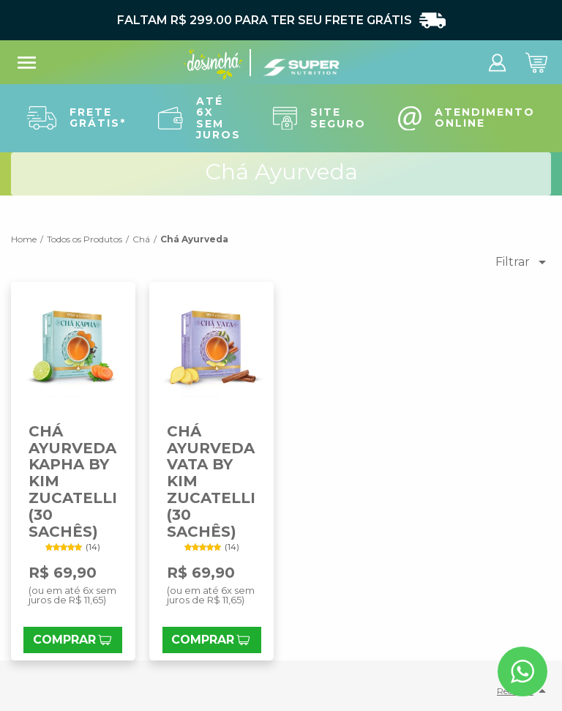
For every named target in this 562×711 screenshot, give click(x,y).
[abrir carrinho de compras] (536, 72)
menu (27, 63)
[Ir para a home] (213, 69)
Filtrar (523, 262)
